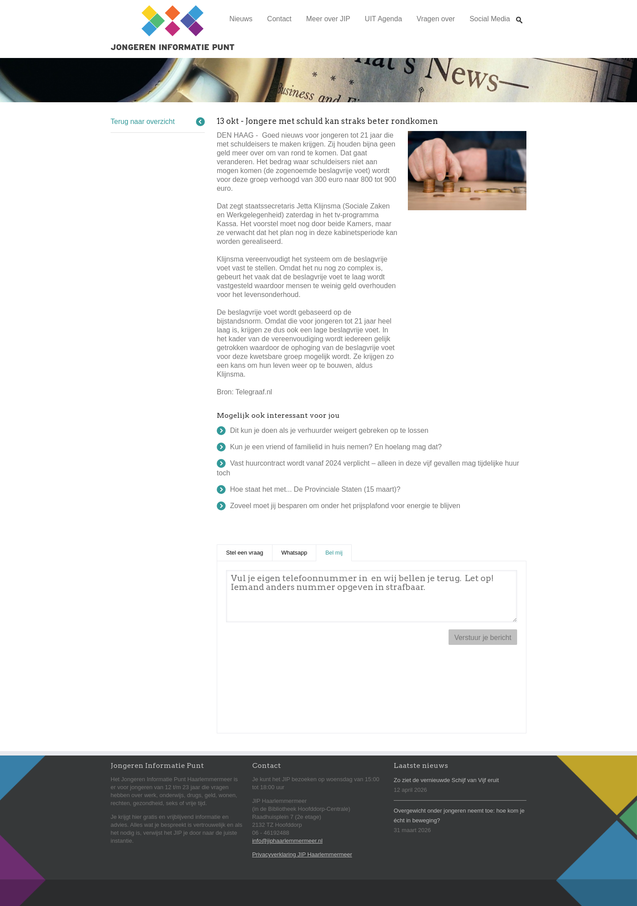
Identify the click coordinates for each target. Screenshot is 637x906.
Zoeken (519, 11)
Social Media (489, 19)
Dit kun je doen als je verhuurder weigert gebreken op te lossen (329, 430)
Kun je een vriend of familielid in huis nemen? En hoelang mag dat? (336, 447)
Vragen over (436, 19)
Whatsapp (294, 552)
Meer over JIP (328, 19)
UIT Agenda (383, 19)
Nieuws (240, 19)
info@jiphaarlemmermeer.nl (287, 840)
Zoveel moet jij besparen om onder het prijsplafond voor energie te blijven (345, 505)
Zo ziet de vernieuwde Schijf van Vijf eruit (446, 780)
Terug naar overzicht (143, 121)
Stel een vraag (244, 552)
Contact (279, 19)
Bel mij (338, 552)
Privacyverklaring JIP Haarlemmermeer (302, 854)
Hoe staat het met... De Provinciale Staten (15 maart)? (315, 489)
